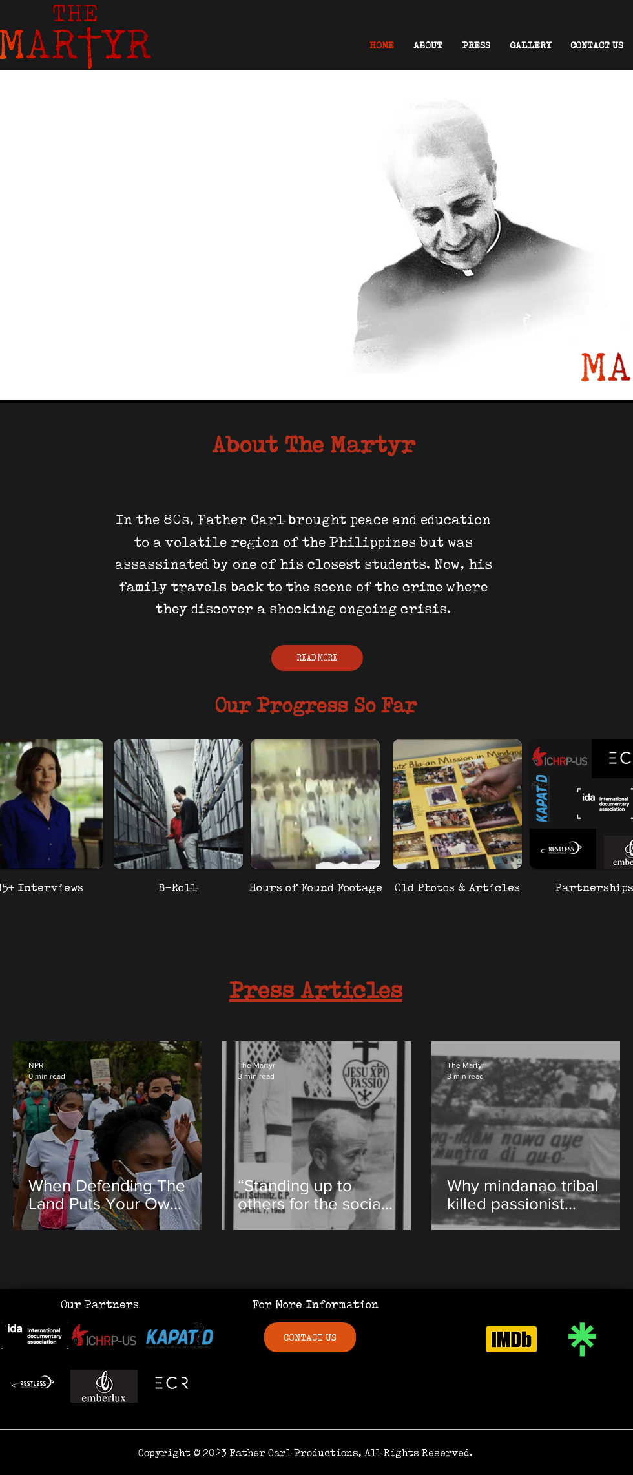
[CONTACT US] (310, 1337)
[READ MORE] (317, 658)
